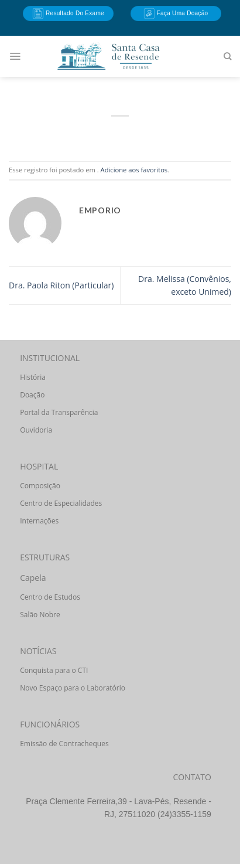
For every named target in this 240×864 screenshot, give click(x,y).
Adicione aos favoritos (134, 169)
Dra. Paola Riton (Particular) (61, 285)
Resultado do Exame (68, 13)
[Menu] (15, 56)
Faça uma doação (175, 13)
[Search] (227, 56)
